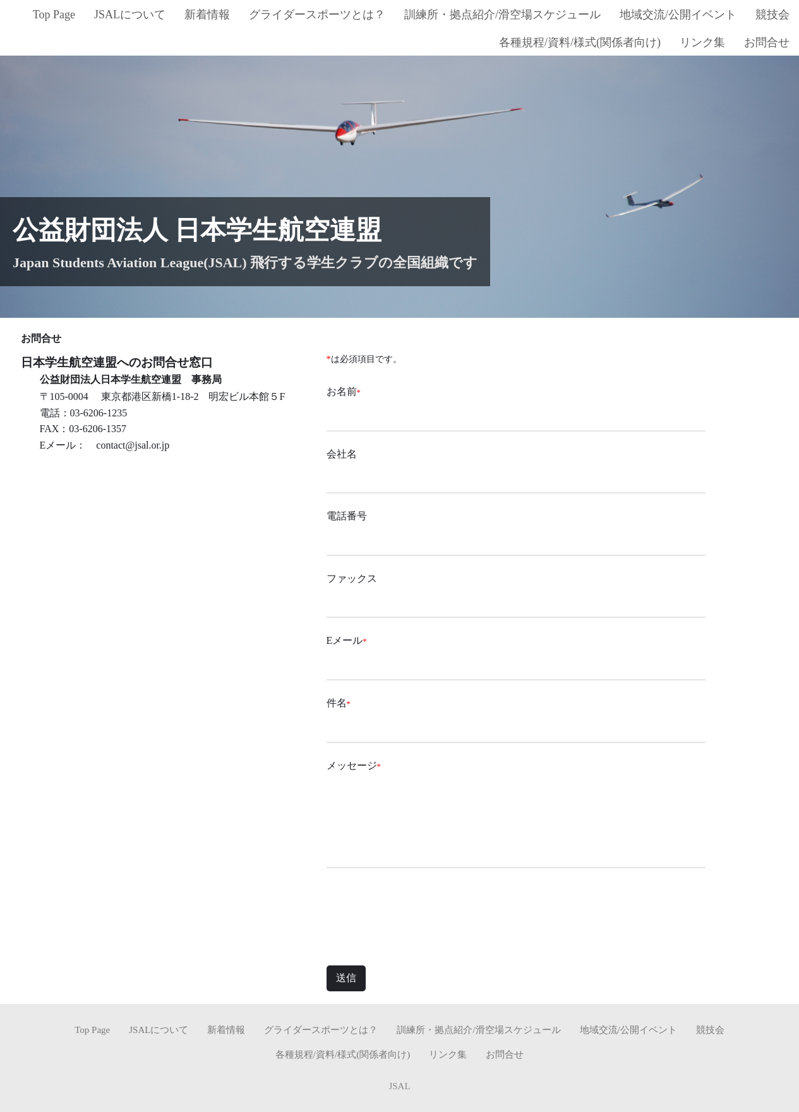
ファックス (352, 578)
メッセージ (352, 765)
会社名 (342, 454)
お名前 (342, 391)
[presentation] (423, 915)
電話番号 (347, 516)
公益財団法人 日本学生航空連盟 (197, 230)
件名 (337, 703)
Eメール (345, 640)
